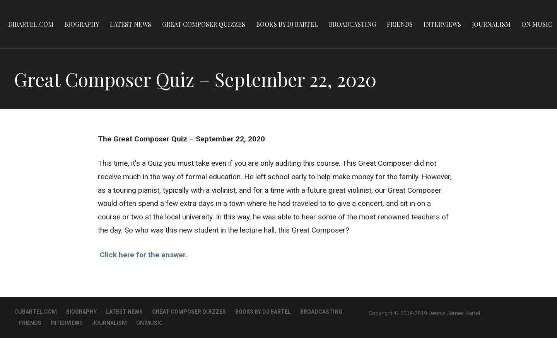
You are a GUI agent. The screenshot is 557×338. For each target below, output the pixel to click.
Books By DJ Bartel (287, 24)
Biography (81, 24)
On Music (536, 24)
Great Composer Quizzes (203, 24)
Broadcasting (352, 24)
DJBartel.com (30, 24)
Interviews (442, 24)
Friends (400, 24)
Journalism (491, 24)
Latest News (130, 24)
